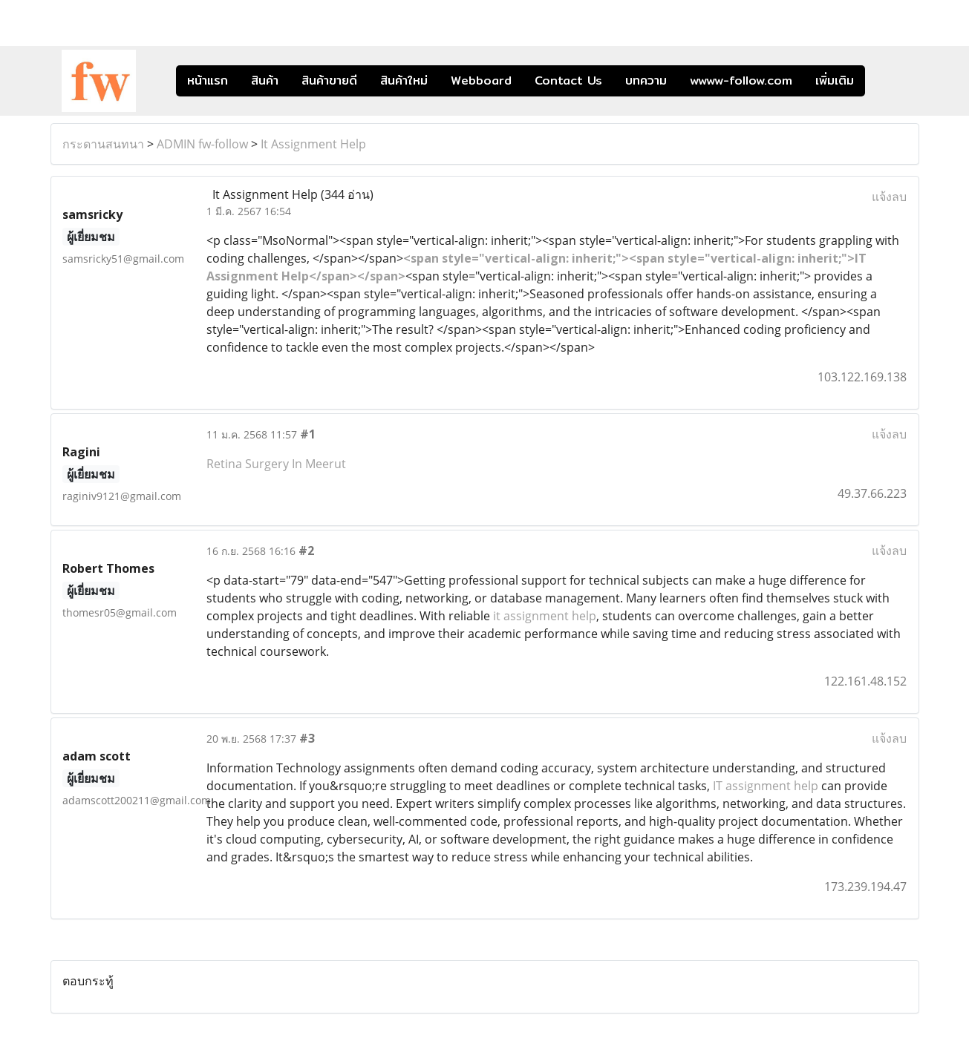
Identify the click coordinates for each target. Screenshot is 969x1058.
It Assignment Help (313, 144)
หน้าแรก (207, 80)
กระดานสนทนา (103, 144)
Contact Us (568, 80)
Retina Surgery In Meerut (276, 464)
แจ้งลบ (889, 196)
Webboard (481, 80)
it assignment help (544, 616)
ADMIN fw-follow (202, 144)
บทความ (646, 80)
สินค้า (264, 80)
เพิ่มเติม (834, 80)
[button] (887, 81)
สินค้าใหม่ (404, 80)
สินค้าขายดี (329, 80)
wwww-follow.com (741, 80)
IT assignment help (765, 786)
